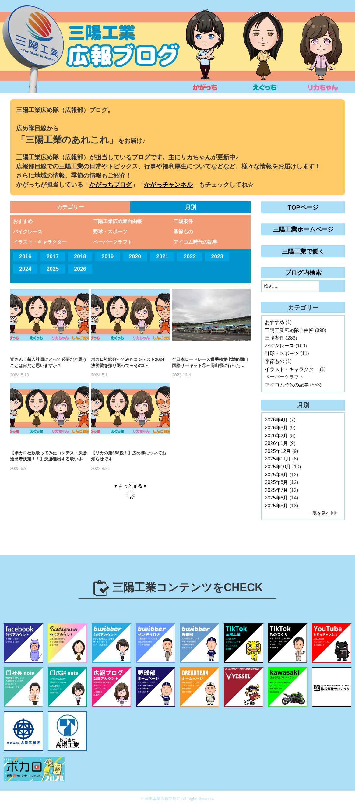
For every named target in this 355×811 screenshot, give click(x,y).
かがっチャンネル (168, 184)
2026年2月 (276, 435)
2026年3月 (276, 427)
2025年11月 (278, 458)
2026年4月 (276, 419)
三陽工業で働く (303, 251)
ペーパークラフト (112, 242)
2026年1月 (276, 443)
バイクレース (27, 231)
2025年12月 (278, 451)
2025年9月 (276, 474)
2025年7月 (276, 490)
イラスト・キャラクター (40, 242)
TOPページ (303, 207)
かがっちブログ (110, 184)
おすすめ (23, 221)
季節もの (183, 231)
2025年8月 (276, 482)
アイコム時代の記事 (195, 242)
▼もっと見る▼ (130, 485)
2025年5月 (276, 505)
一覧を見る (319, 513)
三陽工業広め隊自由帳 (117, 221)
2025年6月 (276, 497)
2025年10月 (278, 466)
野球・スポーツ (110, 231)
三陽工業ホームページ (303, 229)
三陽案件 (183, 221)
